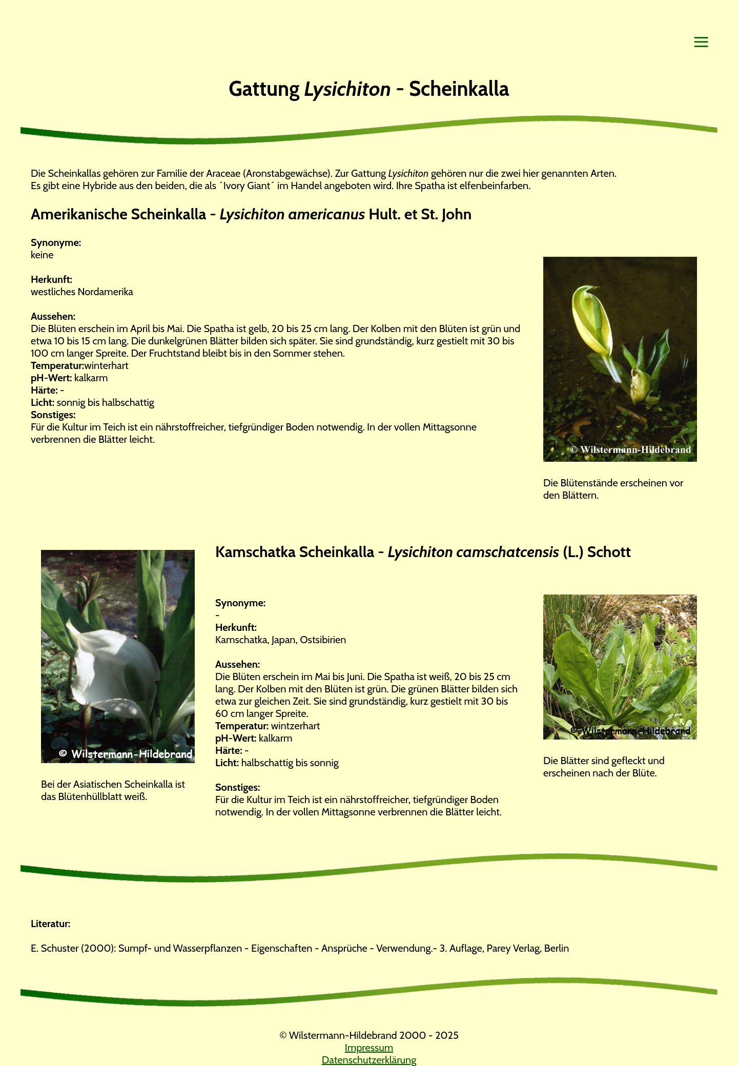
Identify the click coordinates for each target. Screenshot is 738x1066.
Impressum (369, 1047)
